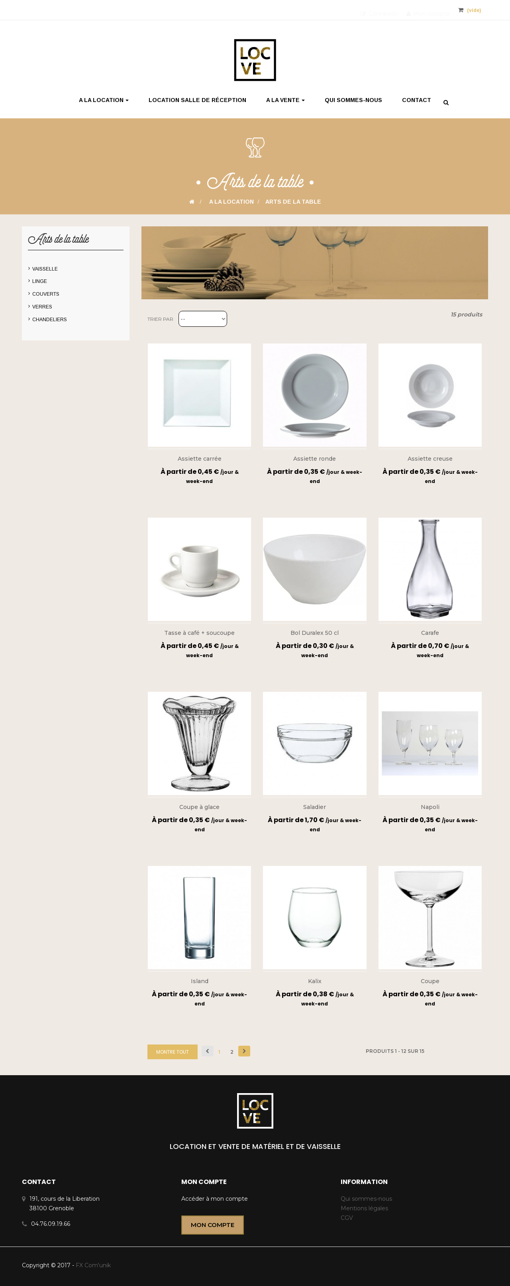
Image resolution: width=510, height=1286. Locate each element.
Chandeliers (49, 319)
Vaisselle (45, 269)
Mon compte (428, 10)
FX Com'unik (92, 1265)
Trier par (160, 319)
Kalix (315, 981)
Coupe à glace (199, 807)
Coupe (430, 981)
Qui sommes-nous (366, 1198)
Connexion (379, 10)
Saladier (314, 807)
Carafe (430, 632)
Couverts (45, 294)
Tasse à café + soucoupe (199, 632)
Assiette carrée (200, 458)
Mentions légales (364, 1208)
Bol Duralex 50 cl (314, 632)
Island (199, 981)
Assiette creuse (430, 458)
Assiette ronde (314, 458)
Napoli (430, 807)
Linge (39, 281)
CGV (347, 1217)
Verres (42, 307)
